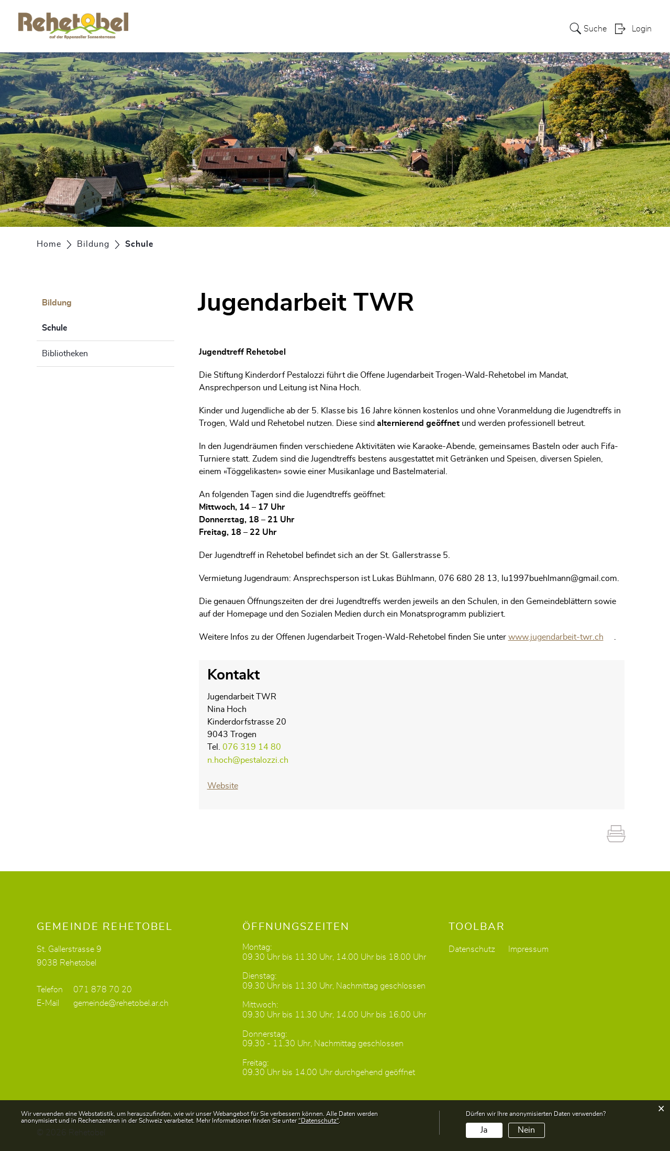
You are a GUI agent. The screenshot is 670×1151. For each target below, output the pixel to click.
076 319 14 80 (251, 747)
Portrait (331, 28)
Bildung (466, 28)
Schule (81, 326)
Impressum (528, 948)
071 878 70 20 (102, 988)
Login (642, 29)
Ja (484, 1130)
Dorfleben (513, 28)
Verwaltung (416, 28)
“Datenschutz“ (318, 1120)
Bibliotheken (65, 353)
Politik (370, 28)
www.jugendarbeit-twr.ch (561, 637)
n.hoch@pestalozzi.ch (247, 759)
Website (228, 785)
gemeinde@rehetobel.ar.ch (121, 1001)
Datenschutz (472, 948)
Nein (526, 1130)
